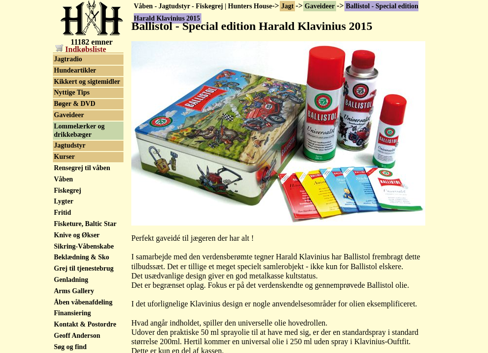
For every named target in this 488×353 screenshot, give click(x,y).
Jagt (287, 6)
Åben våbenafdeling (83, 302)
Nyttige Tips (72, 92)
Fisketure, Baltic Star (85, 223)
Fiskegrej (67, 190)
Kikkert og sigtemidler (87, 81)
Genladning (71, 279)
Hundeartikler (75, 70)
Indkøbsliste (80, 49)
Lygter (63, 201)
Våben (63, 179)
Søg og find (70, 347)
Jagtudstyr (70, 145)
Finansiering (72, 313)
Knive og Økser (76, 235)
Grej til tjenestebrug (84, 268)
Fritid (62, 212)
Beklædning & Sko (81, 257)
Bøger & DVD (75, 103)
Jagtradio (68, 59)
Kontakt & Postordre (85, 324)
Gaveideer (320, 6)
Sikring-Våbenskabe (84, 246)
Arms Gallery (74, 291)
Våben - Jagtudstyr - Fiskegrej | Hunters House (203, 6)
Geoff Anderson (77, 335)
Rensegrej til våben (82, 168)
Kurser (64, 156)
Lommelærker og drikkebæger (79, 130)
